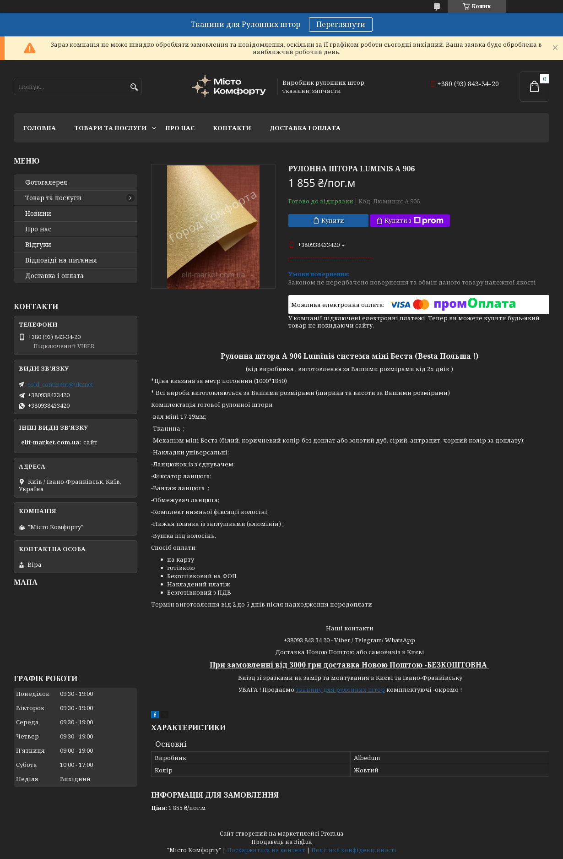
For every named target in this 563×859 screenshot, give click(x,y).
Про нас (180, 128)
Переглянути (340, 24)
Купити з (414, 220)
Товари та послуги (110, 128)
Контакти (232, 128)
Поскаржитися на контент (266, 850)
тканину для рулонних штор (340, 689)
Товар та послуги (53, 198)
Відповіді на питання (61, 260)
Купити (332, 220)
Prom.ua (332, 833)
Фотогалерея (46, 182)
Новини (38, 213)
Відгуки (38, 245)
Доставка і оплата (305, 128)
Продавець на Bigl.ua (281, 842)
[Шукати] (134, 87)
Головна (39, 128)
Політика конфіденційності (353, 850)
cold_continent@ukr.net (60, 384)
